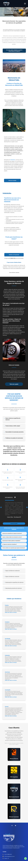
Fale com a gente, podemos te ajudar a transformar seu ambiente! (14, 51)
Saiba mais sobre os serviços (11, 612)
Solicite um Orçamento (14, 254)
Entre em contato (12, 180)
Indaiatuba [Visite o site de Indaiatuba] (12, 159)
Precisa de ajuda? (14, 523)
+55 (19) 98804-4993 (8, 854)
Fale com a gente (14, 384)
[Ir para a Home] (15, 825)
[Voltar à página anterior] (12, 826)
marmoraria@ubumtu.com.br (9, 856)
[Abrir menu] (25, 4)
